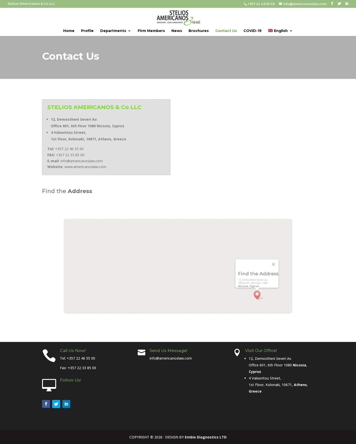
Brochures (199, 31)
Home (69, 31)
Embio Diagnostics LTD (206, 437)
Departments (113, 31)
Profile (87, 31)
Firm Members (151, 31)
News (176, 31)
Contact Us (226, 31)
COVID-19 (252, 31)
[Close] (243, 264)
